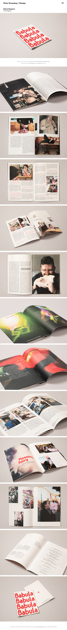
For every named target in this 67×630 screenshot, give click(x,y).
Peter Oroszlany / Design (14, 3)
